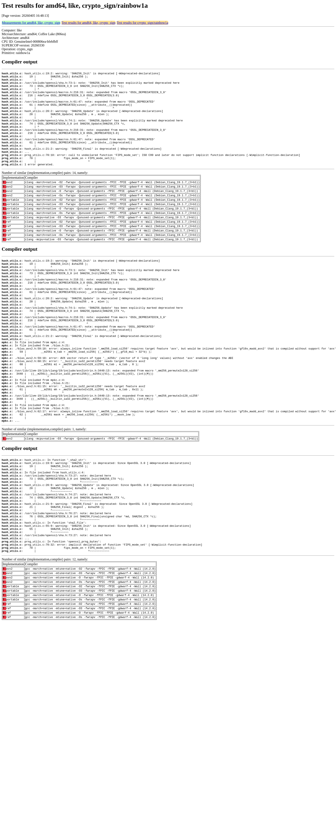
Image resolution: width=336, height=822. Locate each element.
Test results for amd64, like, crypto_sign (88, 22)
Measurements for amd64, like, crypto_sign (31, 22)
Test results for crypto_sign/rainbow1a (142, 22)
